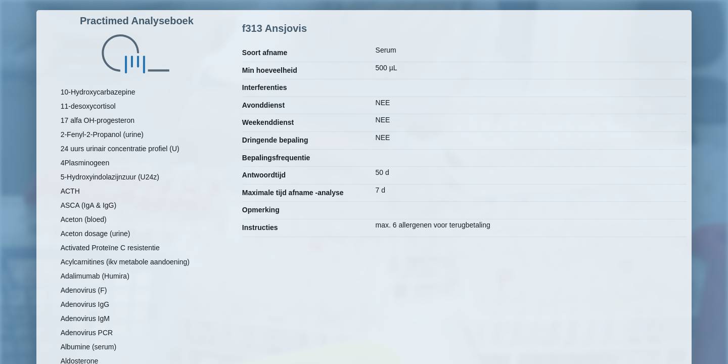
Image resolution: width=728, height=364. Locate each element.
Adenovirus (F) (84, 290)
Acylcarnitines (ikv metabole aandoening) (125, 262)
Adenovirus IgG (85, 304)
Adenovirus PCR (87, 333)
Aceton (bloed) (84, 219)
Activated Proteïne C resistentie (110, 248)
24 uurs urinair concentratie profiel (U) (120, 149)
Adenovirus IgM (85, 318)
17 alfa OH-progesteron (97, 120)
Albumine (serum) (88, 347)
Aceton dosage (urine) (95, 234)
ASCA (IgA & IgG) (89, 205)
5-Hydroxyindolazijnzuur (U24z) (110, 177)
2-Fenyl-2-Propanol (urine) (102, 134)
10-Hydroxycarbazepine (98, 92)
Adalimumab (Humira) (95, 276)
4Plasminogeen (85, 163)
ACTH (70, 191)
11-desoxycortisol (88, 106)
